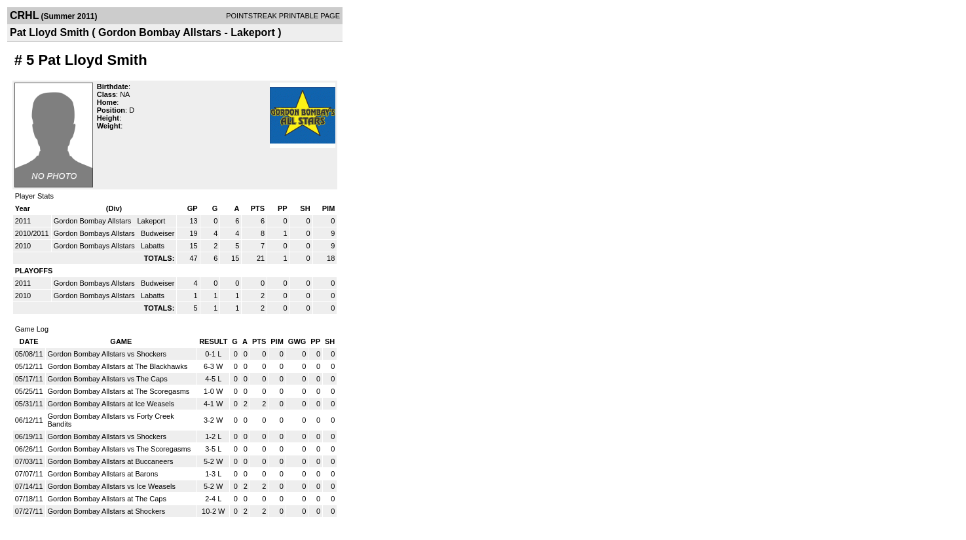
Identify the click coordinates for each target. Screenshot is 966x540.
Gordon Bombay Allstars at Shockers (107, 511)
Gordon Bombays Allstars (95, 233)
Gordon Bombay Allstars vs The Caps (108, 379)
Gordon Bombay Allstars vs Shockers (107, 354)
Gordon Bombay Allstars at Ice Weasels (111, 404)
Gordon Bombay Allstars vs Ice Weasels (112, 486)
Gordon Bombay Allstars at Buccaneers (111, 461)
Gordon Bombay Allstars (94, 221)
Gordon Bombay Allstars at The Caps (107, 499)
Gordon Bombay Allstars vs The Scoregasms (119, 449)
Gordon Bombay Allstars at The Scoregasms (119, 391)
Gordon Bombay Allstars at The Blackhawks (118, 366)
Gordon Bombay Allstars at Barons (103, 474)
